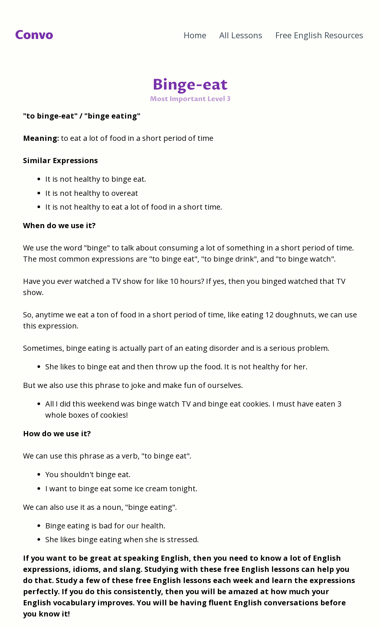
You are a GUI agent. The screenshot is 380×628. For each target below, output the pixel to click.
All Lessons (240, 35)
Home (195, 35)
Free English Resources (319, 35)
